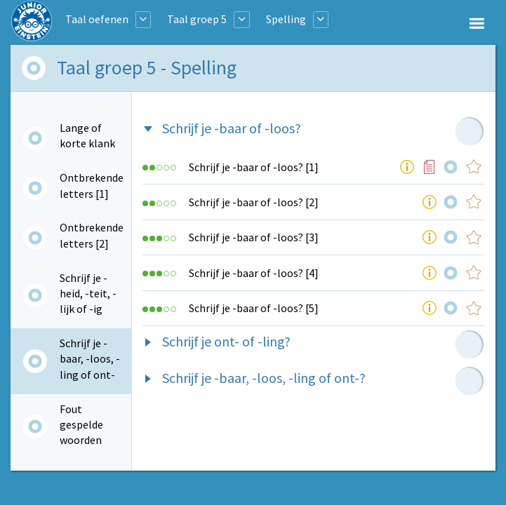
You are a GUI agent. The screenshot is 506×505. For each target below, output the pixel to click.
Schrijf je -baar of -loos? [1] (254, 167)
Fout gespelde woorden (81, 424)
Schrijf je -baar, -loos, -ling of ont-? (264, 377)
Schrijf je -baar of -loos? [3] (254, 237)
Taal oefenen (96, 19)
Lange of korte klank (87, 135)
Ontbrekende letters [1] (92, 185)
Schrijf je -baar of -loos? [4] (254, 273)
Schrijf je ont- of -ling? (226, 341)
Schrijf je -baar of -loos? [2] (254, 202)
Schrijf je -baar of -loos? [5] (254, 308)
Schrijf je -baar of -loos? (231, 128)
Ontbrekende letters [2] (92, 235)
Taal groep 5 (197, 19)
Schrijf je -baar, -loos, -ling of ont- (90, 359)
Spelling (286, 19)
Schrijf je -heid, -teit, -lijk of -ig (88, 293)
